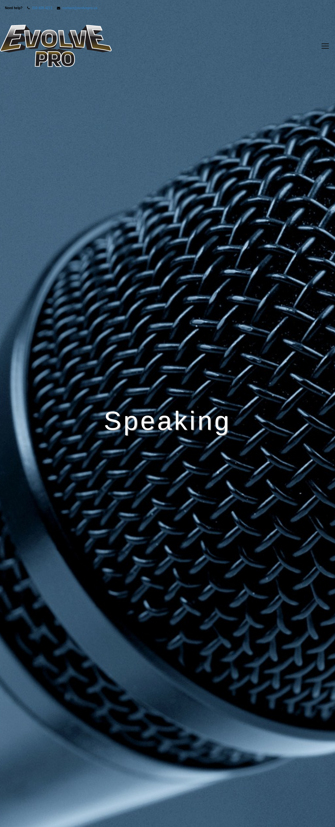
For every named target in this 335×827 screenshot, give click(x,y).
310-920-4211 (42, 8)
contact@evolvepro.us (79, 8)
